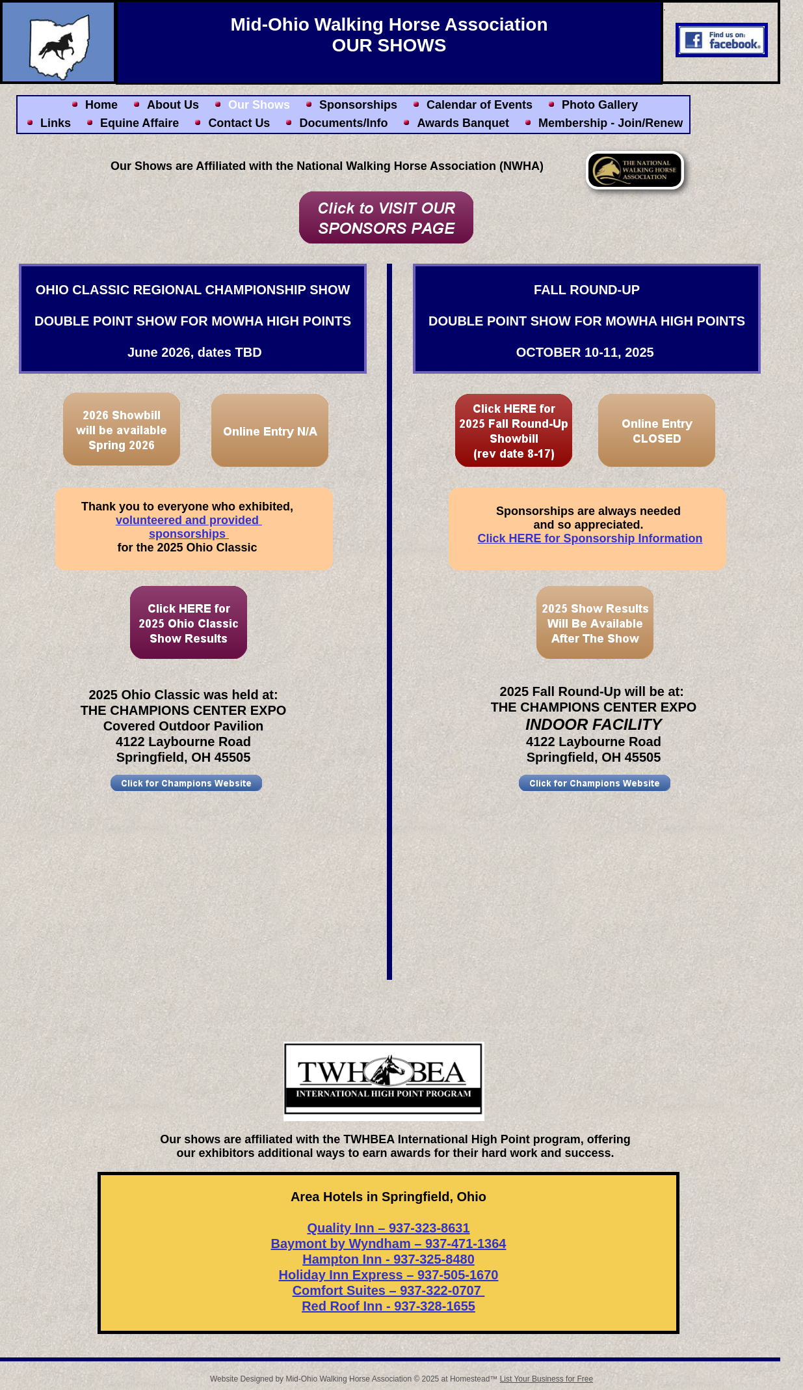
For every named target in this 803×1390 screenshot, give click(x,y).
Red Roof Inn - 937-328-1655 (388, 1306)
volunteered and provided (189, 520)
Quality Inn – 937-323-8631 (388, 1228)
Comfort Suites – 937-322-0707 (389, 1290)
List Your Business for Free (546, 1378)
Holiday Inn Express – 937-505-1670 (389, 1275)
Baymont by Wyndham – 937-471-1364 (388, 1243)
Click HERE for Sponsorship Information (589, 538)
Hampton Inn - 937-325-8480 (388, 1259)
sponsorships (189, 533)
